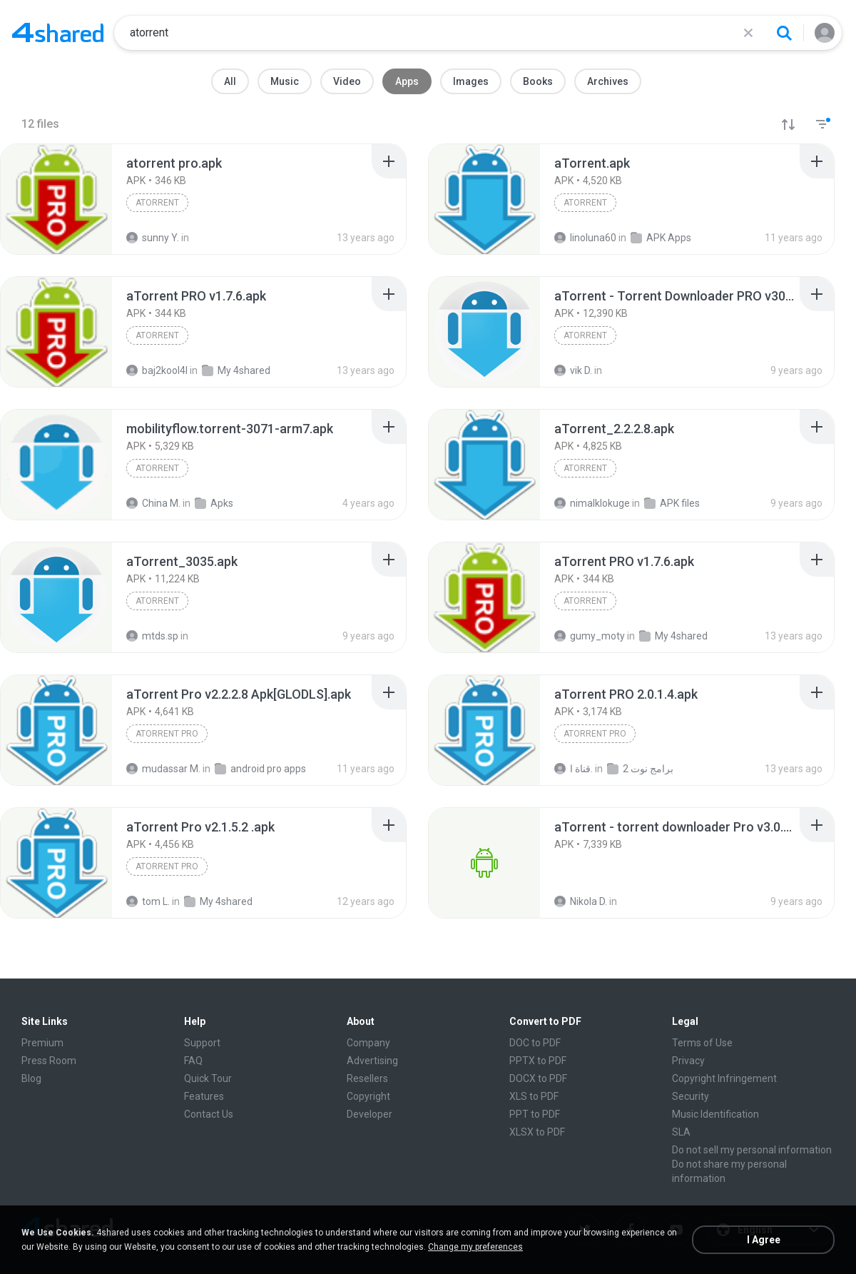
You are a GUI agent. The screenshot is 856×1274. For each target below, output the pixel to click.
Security (690, 1096)
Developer (369, 1114)
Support (202, 1042)
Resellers (367, 1078)
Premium (42, 1042)
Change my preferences (475, 1247)
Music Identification (715, 1114)
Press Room (48, 1060)
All (230, 81)
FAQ (193, 1060)
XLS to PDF (534, 1096)
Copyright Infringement (724, 1078)
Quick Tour (208, 1078)
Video (347, 81)
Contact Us (208, 1114)
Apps (407, 81)
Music (284, 81)
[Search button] (784, 33)
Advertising (372, 1060)
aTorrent (157, 203)
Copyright (368, 1096)
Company (368, 1042)
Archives (607, 81)
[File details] (56, 199)
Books (538, 81)
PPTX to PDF (537, 1060)
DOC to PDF (535, 1042)
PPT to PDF (534, 1114)
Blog (31, 1078)
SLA (681, 1132)
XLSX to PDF (537, 1132)
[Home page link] (57, 33)
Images (471, 81)
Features (204, 1096)
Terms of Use (702, 1042)
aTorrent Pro (167, 734)
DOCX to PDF (538, 1078)
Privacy (688, 1060)
